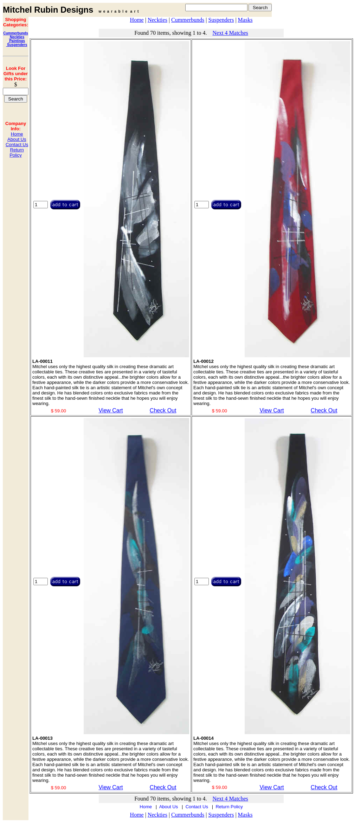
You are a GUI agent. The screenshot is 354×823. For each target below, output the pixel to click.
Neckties (16, 37)
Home (17, 134)
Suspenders (16, 45)
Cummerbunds (15, 33)
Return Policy (16, 152)
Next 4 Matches (230, 33)
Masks (245, 20)
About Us (16, 139)
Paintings (16, 41)
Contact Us (17, 144)
